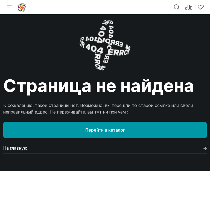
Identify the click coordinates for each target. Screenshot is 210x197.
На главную (105, 148)
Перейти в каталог (105, 130)
